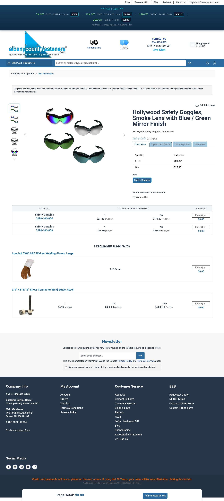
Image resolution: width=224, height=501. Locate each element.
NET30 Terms (177, 399)
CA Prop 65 (121, 439)
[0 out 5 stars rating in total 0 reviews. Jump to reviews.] (145, 138)
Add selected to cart (155, 495)
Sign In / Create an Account (204, 2)
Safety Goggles (142, 180)
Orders (64, 399)
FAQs (118, 416)
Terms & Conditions (71, 407)
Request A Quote (179, 394)
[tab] (182, 144)
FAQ (156, 2)
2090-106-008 (44, 230)
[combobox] (120, 63)
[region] (68, 135)
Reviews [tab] (200, 144)
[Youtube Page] (28, 467)
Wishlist (65, 403)
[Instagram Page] (21, 467)
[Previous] (25, 135)
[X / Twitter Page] (15, 467)
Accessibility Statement (128, 434)
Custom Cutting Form (181, 403)
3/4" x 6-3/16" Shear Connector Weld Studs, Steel (43, 289)
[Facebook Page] (8, 467)
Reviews (167, 2)
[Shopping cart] (200, 45)
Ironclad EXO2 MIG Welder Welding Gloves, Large (42, 253)
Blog (127, 2)
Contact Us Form (124, 399)
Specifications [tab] (160, 144)
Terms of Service (146, 361)
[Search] (189, 63)
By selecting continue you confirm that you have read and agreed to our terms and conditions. (112, 367)
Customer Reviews (125, 403)
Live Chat (159, 50)
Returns (119, 412)
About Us (181, 2)
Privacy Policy (125, 361)
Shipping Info (122, 407)
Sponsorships (123, 430)
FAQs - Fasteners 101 (127, 421)
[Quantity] (201, 215)
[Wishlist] (207, 63)
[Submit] (140, 355)
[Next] (124, 135)
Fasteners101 (142, 2)
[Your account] (214, 63)
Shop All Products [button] (21, 63)
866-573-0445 (159, 42)
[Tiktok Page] (34, 467)
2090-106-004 (44, 218)
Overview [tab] (141, 144)
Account (65, 394)
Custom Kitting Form (181, 407)
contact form (23, 430)
